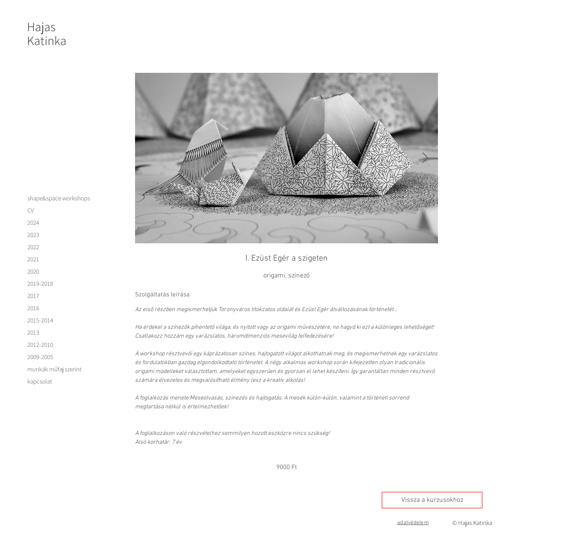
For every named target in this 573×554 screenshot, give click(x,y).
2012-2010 (40, 345)
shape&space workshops (58, 198)
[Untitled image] (286, 158)
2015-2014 (40, 320)
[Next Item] (425, 158)
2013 (33, 332)
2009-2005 (40, 357)
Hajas (41, 26)
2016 (33, 308)
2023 (33, 235)
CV (30, 210)
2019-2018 (40, 284)
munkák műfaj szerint (54, 369)
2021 (33, 259)
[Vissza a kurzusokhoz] (432, 500)
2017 (33, 296)
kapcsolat (39, 381)
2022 (33, 247)
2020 (33, 271)
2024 (33, 222)
